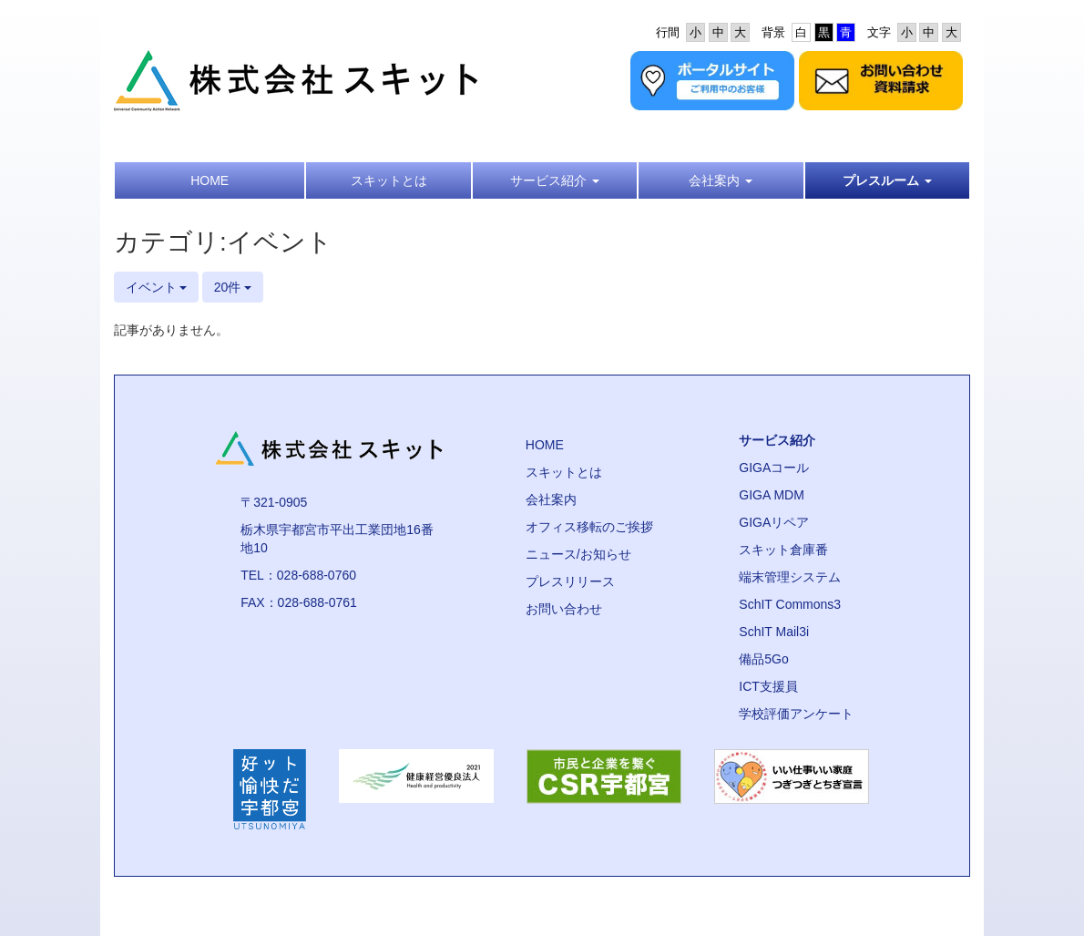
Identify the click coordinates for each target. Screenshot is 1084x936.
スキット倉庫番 (783, 549)
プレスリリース (570, 581)
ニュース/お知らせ (578, 554)
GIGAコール (774, 467)
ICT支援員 (768, 686)
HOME (545, 444)
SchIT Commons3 (790, 604)
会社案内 (551, 499)
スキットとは (564, 472)
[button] (555, 180)
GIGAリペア (774, 522)
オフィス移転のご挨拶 (589, 526)
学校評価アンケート (796, 713)
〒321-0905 (273, 502)
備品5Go (763, 659)
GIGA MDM (771, 495)
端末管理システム (790, 577)
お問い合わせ (564, 609)
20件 (232, 287)
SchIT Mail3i (774, 631)
